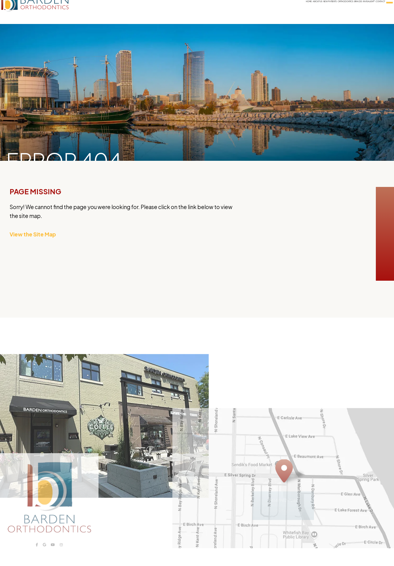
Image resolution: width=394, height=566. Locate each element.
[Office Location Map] (284, 488)
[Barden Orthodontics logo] (48, 12)
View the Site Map (33, 234)
